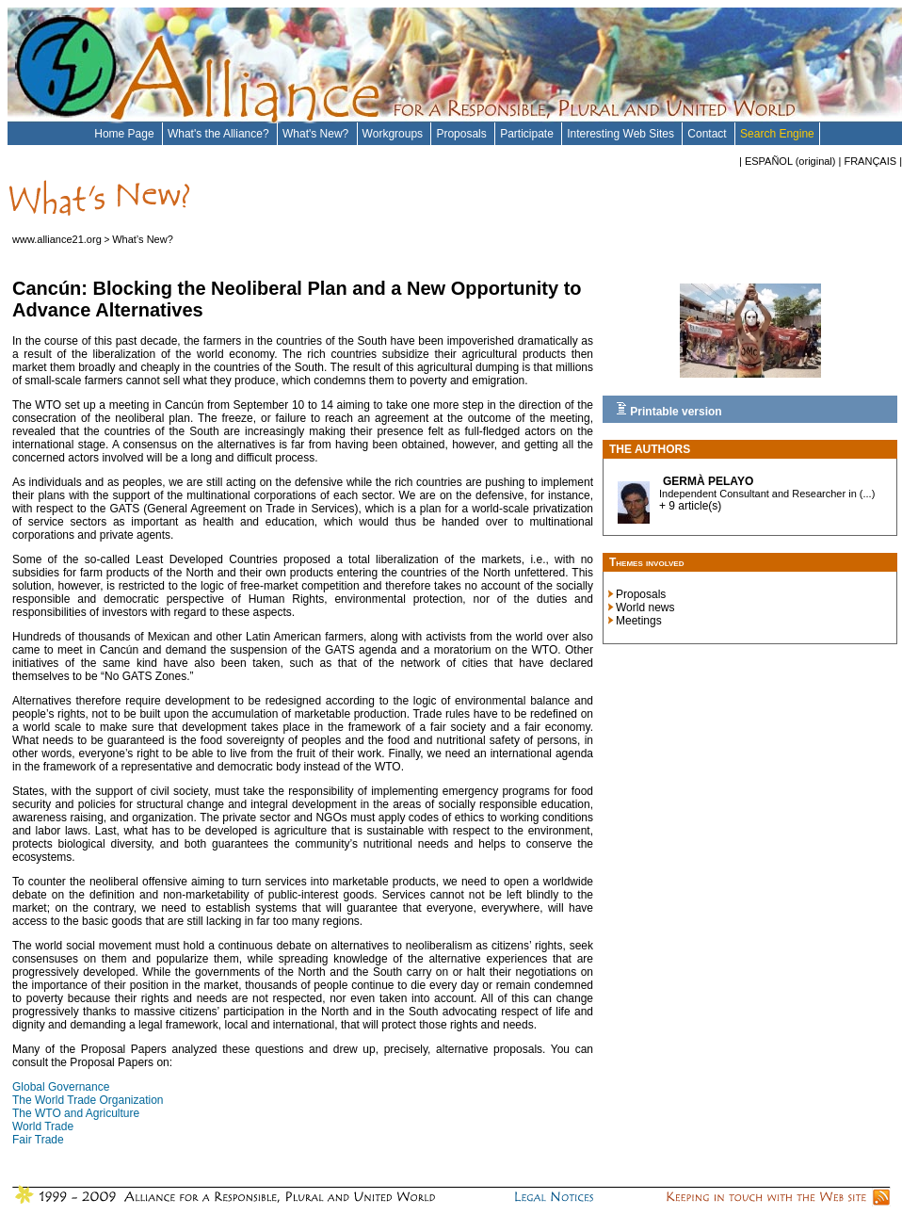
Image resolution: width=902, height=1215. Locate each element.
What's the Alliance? (220, 133)
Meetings (639, 620)
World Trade (42, 1126)
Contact (708, 133)
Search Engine (777, 133)
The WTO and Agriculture (75, 1113)
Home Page (125, 133)
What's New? (317, 133)
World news (645, 607)
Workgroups (394, 133)
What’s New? (142, 239)
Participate (528, 133)
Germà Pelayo (708, 481)
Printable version (669, 409)
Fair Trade (38, 1139)
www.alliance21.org (57, 239)
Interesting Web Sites (622, 133)
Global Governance (60, 1087)
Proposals (463, 133)
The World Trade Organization (88, 1100)
